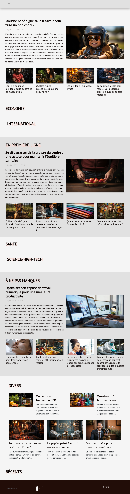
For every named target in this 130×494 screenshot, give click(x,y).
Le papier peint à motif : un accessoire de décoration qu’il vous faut (64, 447)
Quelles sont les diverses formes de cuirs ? (80, 223)
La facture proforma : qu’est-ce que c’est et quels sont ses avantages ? (49, 226)
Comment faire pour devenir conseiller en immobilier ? (99, 447)
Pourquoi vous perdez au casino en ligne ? (25, 445)
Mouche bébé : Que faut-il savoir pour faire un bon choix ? (33, 23)
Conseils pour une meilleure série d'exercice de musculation (19, 88)
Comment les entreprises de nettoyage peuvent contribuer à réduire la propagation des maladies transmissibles (110, 362)
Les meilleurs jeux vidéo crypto (79, 87)
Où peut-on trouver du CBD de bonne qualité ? (48, 400)
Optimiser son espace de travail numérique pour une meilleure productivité (28, 292)
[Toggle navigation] (9, 4)
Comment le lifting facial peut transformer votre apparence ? (19, 359)
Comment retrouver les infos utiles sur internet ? (110, 223)
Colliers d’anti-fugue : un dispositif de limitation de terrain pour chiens (19, 224)
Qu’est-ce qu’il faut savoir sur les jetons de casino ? (108, 400)
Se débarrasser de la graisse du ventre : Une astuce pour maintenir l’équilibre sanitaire (34, 156)
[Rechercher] (21, 488)
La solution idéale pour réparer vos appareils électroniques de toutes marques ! (109, 90)
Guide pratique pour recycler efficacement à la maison (49, 359)
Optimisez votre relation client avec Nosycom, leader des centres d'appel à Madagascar (80, 361)
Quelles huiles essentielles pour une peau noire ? (47, 88)
